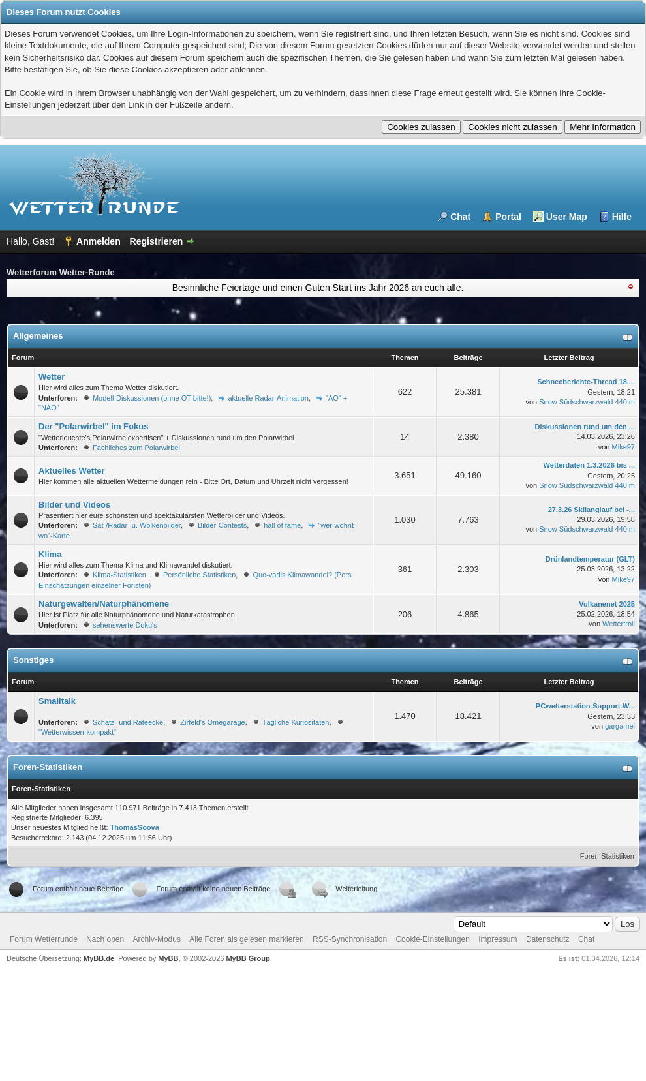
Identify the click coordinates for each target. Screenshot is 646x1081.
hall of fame (282, 525)
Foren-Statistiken (607, 856)
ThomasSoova (134, 827)
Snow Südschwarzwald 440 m (587, 402)
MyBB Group (247, 958)
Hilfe (622, 216)
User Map (566, 216)
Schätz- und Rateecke (128, 722)
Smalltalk (57, 701)
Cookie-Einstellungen (432, 939)
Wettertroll (618, 624)
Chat (460, 216)
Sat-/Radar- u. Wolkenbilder (137, 525)
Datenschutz (548, 939)
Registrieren (156, 241)
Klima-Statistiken (119, 575)
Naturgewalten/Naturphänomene (103, 604)
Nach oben (105, 939)
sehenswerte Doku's (125, 625)
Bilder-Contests (222, 525)
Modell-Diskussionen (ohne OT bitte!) (152, 398)
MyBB (168, 958)
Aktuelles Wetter (71, 471)
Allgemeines (38, 336)
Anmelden (98, 241)
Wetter (51, 377)
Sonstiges (33, 660)
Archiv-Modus (157, 939)
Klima (49, 554)
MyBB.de (99, 958)
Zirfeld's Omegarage (212, 722)
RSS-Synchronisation (350, 939)
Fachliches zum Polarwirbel (136, 447)
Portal (508, 216)
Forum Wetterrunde (44, 939)
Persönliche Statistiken (199, 575)
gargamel (620, 726)
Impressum (497, 939)
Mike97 (623, 447)
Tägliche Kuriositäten (296, 722)
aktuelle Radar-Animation (268, 398)
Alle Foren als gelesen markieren (246, 939)
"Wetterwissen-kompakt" (77, 732)
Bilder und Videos (74, 505)
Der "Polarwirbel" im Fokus (93, 426)
